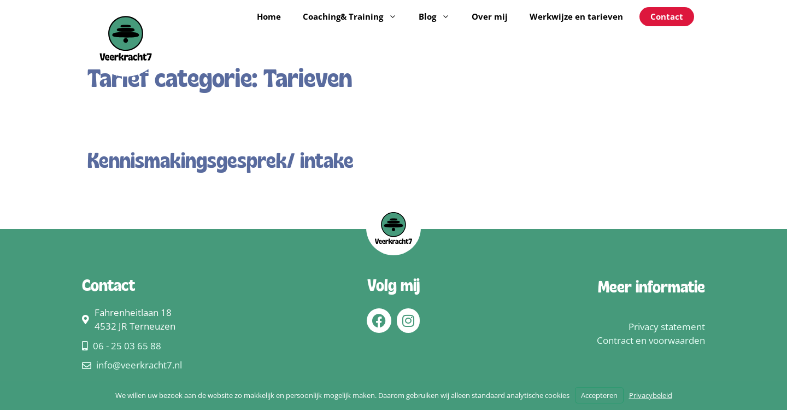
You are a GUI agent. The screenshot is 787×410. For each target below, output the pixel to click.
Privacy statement (667, 326)
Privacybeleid (650, 395)
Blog (440, 16)
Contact (666, 16)
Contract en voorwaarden (651, 340)
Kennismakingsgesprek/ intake (220, 162)
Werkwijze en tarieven (576, 16)
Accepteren (599, 395)
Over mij (490, 16)
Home (269, 16)
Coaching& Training (355, 16)
